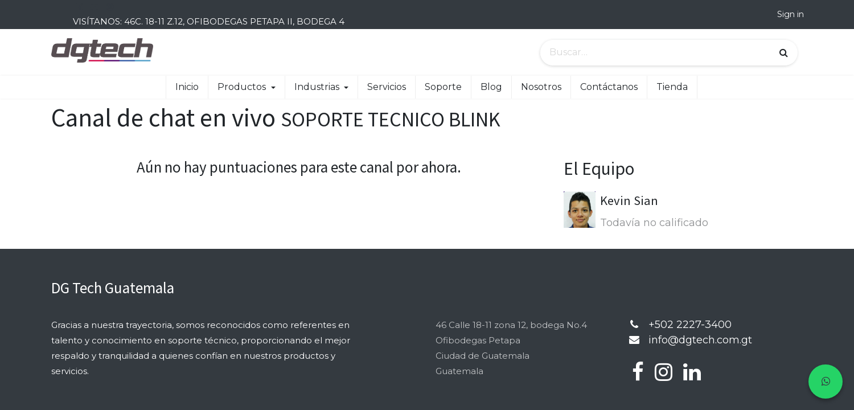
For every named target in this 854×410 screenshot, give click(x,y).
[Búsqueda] (783, 53)
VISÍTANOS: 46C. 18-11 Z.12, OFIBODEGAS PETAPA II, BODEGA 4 (208, 21)
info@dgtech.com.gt (700, 340)
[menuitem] (187, 87)
